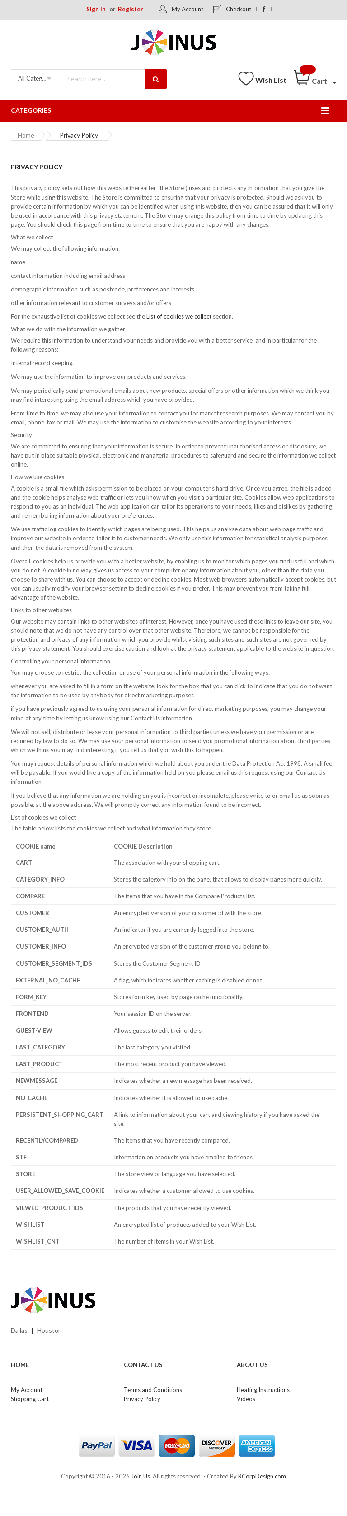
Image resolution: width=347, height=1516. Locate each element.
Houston (49, 1330)
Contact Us (143, 1364)
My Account (187, 9)
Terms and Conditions (153, 1389)
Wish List (270, 80)
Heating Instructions (263, 1389)
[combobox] (112, 78)
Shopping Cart (30, 1398)
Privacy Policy (142, 1398)
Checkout (238, 9)
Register (130, 9)
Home (26, 135)
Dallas (19, 1330)
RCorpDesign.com (262, 1476)
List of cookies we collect (178, 316)
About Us (252, 1364)
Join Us (140, 1476)
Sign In (96, 9)
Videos (246, 1398)
